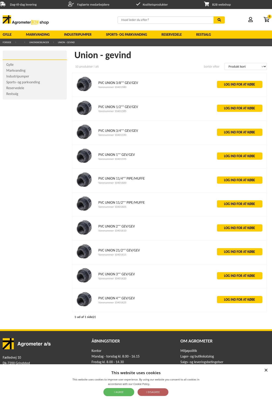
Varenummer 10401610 (112, 230)
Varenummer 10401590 (112, 135)
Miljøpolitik (189, 351)
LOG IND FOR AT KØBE (239, 84)
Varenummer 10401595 (112, 159)
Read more (157, 384)
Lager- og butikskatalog (197, 356)
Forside (7, 42)
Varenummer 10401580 (112, 87)
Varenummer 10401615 (112, 254)
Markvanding (38, 34)
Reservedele (171, 34)
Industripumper (77, 34)
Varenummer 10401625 (112, 302)
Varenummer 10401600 (112, 182)
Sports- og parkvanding (126, 34)
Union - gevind (66, 42)
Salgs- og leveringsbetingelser (202, 362)
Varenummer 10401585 (112, 111)
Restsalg (203, 34)
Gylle (7, 34)
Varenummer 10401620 (112, 278)
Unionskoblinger (39, 42)
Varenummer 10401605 (112, 206)
